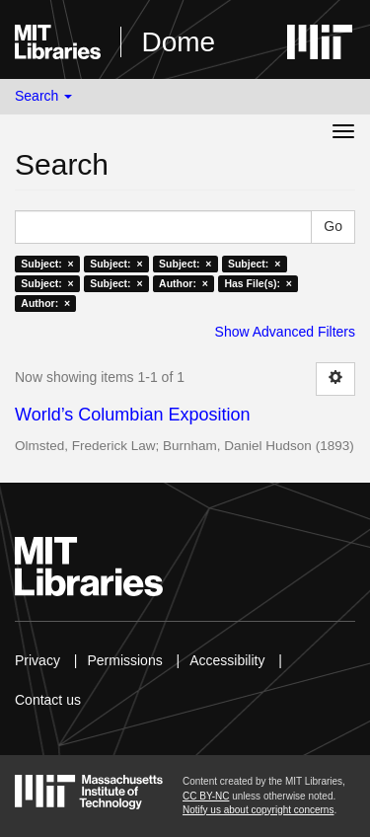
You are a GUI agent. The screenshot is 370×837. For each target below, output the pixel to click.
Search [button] (43, 96)
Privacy (37, 660)
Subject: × (47, 263)
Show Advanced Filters (285, 332)
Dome (178, 42)
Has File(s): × (258, 283)
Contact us (48, 700)
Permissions (124, 660)
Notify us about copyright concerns (258, 809)
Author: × (183, 283)
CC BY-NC (206, 796)
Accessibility (226, 660)
